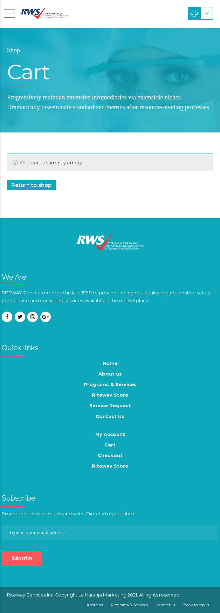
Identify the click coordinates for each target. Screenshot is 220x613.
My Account (110, 434)
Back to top (194, 604)
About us (110, 374)
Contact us (166, 604)
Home (110, 363)
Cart (110, 445)
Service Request (110, 405)
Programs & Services (110, 384)
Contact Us (110, 416)
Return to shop (31, 185)
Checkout (110, 455)
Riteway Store (110, 395)
